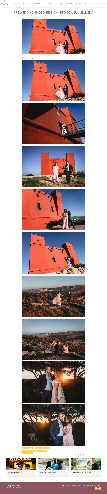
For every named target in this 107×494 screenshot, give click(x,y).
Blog (11, 8)
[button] (97, 3)
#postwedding (43, 450)
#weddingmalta (26, 450)
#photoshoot (46, 448)
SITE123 (13, 489)
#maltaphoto (38, 448)
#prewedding (35, 450)
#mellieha (31, 448)
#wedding (25, 448)
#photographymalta (27, 453)
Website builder (19, 489)
